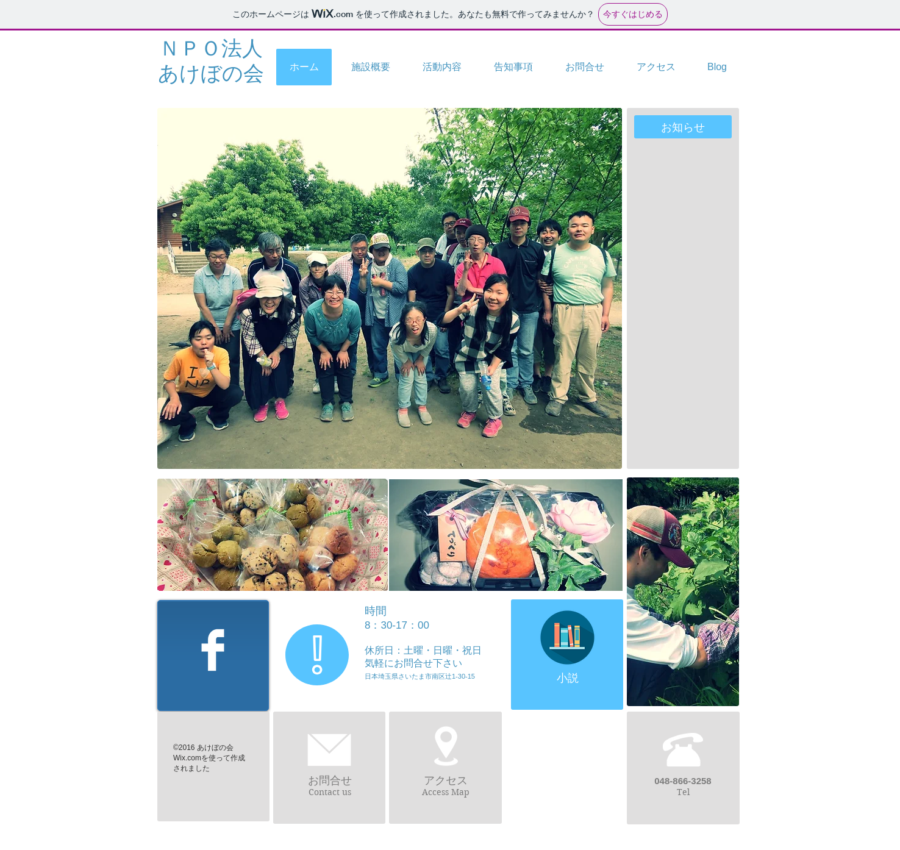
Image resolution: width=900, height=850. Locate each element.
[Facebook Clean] (212, 650)
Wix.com (187, 758)
